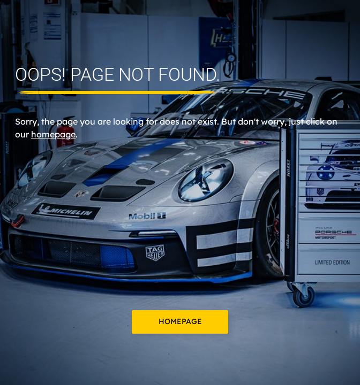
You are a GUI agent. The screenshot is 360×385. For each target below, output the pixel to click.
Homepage (180, 321)
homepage (53, 134)
